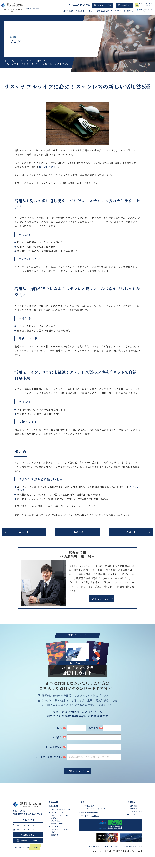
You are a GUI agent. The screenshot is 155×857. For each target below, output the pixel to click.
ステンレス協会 (47, 166)
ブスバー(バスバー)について (95, 808)
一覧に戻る (77, 532)
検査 (53, 832)
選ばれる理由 (68, 11)
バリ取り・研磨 (57, 812)
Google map (28, 819)
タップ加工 (55, 821)
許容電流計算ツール (104, 11)
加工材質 (54, 835)
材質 (39, 60)
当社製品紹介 (89, 806)
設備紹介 (133, 808)
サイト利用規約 (111, 846)
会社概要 (133, 806)
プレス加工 (55, 826)
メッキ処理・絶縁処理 (60, 829)
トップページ (11, 60)
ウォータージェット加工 (60, 809)
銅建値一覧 (30, 8)
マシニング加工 (57, 823)
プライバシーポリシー (132, 846)
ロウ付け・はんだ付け (60, 815)
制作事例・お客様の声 (90, 816)
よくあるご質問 (136, 811)
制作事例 (118, 11)
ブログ (28, 60)
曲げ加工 (54, 818)
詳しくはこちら (100, 598)
